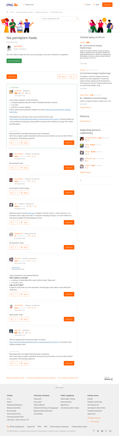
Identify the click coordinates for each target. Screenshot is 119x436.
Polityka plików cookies (79, 427)
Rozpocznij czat (95, 418)
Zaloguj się (107, 5)
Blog (97, 5)
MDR (45, 427)
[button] (71, 76)
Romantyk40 (19, 154)
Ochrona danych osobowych (59, 427)
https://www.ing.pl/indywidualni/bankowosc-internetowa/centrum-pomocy (34, 342)
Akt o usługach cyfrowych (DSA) (68, 378)
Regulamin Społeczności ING (15, 378)
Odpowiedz (11, 77)
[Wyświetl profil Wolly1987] (89, 158)
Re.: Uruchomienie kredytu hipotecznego (91, 47)
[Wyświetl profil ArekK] (87, 145)
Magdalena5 (19, 233)
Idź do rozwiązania (14, 61)
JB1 (16, 204)
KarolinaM (18, 91)
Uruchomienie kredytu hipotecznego (95, 73)
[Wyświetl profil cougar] (88, 151)
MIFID (39, 427)
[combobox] (59, 18)
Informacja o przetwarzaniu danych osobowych (41, 378)
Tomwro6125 (19, 305)
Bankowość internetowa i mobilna (24, 12)
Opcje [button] (63, 77)
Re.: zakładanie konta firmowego (93, 98)
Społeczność (30, 5)
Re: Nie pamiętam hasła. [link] (56, 12)
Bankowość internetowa (42, 12)
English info (31, 427)
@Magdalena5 (16, 267)
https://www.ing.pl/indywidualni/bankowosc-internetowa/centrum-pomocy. (34, 119)
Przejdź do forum (85, 107)
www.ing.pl (31, 213)
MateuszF (18, 330)
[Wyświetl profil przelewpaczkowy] (91, 138)
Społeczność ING (7, 12)
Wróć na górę (59, 388)
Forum (88, 5)
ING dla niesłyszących (17, 427)
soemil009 (17, 46)
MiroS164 (18, 258)
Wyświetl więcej (85, 172)
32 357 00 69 (94, 422)
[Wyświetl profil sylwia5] (88, 165)
